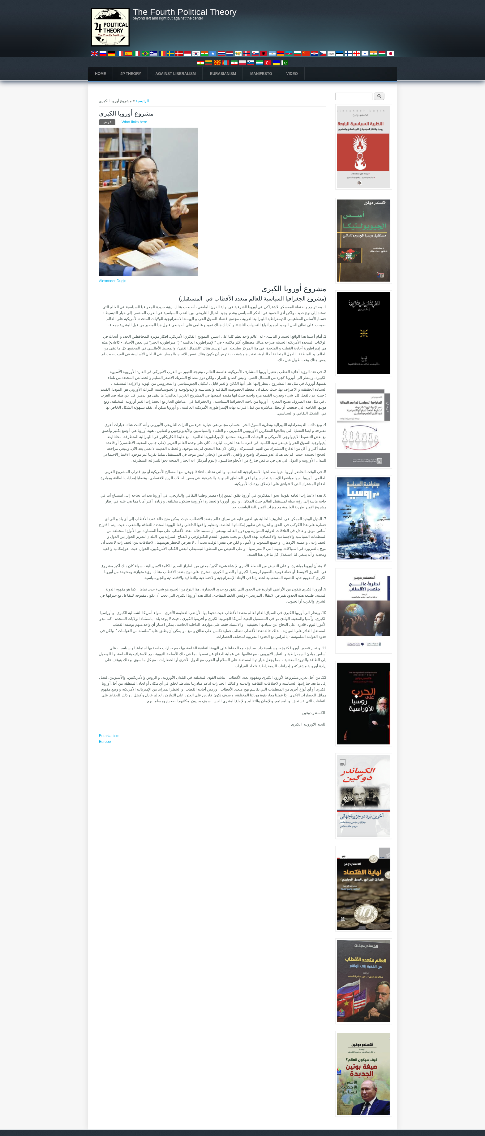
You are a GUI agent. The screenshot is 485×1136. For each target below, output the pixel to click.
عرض (109, 121)
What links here (134, 122)
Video (292, 74)
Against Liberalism (175, 74)
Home (100, 74)
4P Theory (130, 74)
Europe (105, 741)
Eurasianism (223, 74)
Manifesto (261, 74)
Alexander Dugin (113, 281)
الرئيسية (142, 101)
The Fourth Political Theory (185, 12)
